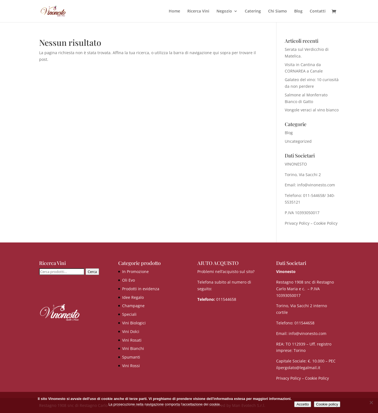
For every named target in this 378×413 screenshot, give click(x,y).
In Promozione (135, 271)
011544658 (226, 299)
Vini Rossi (131, 365)
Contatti (318, 11)
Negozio (224, 11)
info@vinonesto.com (307, 333)
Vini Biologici (134, 323)
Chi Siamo (277, 11)
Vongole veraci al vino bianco (312, 109)
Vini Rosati (132, 340)
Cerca (92, 271)
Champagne (133, 305)
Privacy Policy (297, 223)
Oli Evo (128, 280)
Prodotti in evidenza (140, 288)
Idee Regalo (133, 297)
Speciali (129, 314)
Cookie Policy (325, 223)
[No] (371, 402)
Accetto (302, 404)
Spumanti (131, 357)
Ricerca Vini (198, 11)
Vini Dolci (130, 331)
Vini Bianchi (133, 348)
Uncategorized (298, 141)
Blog (298, 11)
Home (174, 11)
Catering (253, 11)
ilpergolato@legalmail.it (298, 367)
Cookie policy (327, 404)
